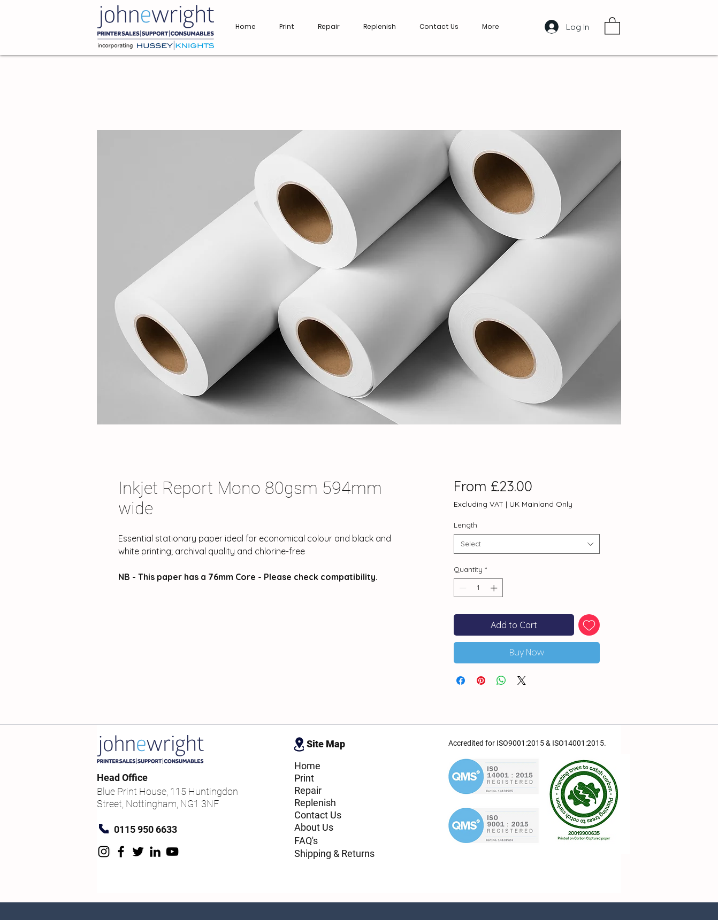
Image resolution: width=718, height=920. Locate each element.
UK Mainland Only (540, 504)
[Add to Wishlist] (589, 625)
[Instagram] (103, 851)
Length (465, 525)
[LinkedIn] (155, 851)
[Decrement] (461, 588)
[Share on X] (521, 680)
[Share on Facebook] (460, 680)
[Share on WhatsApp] (501, 680)
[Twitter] (138, 851)
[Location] (299, 744)
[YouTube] (172, 851)
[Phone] (104, 828)
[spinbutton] (478, 588)
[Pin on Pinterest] (481, 680)
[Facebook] (120, 851)
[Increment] (494, 588)
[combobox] (527, 543)
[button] (612, 25)
